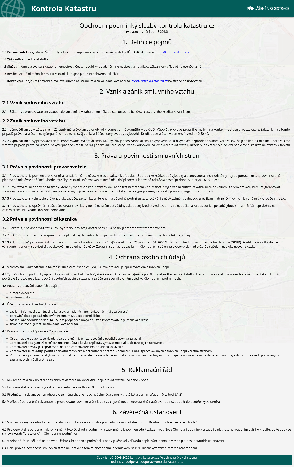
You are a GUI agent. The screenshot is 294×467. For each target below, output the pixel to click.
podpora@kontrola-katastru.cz (161, 462)
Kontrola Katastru (63, 8)
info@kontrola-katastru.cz (175, 52)
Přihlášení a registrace (268, 8)
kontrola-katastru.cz (144, 457)
